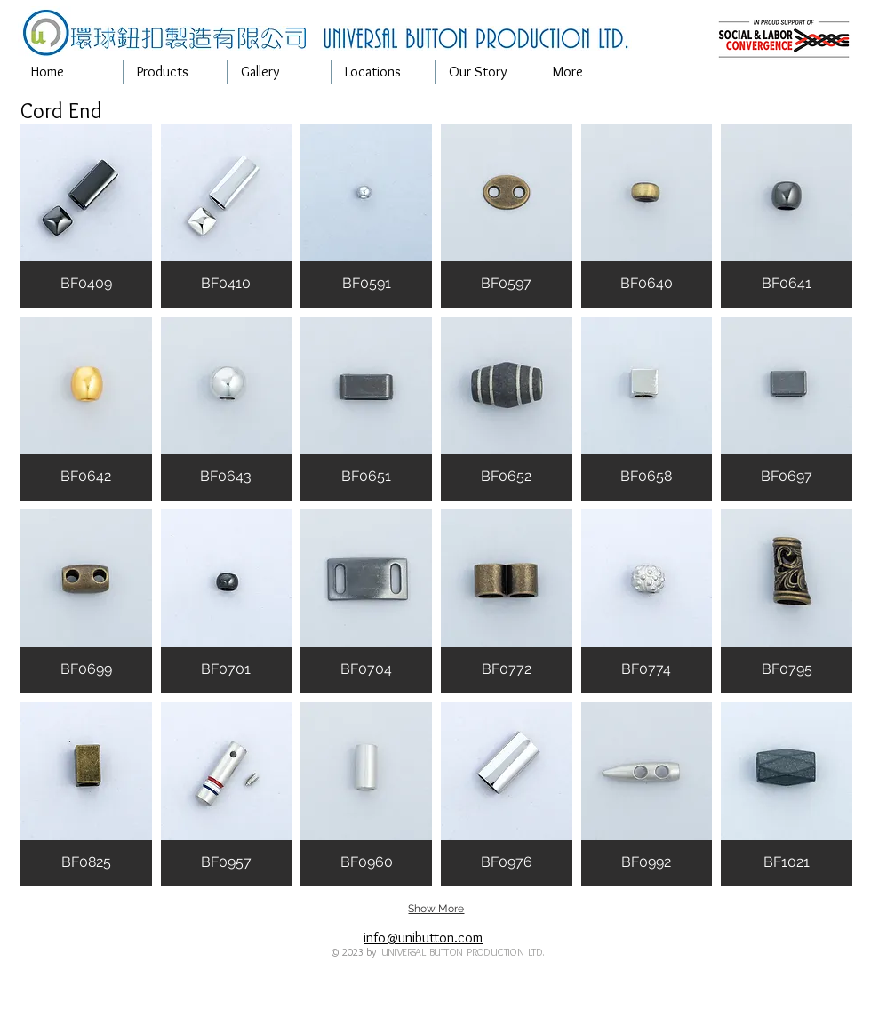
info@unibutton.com (423, 937)
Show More (436, 908)
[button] (175, 72)
